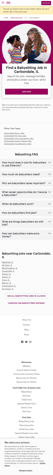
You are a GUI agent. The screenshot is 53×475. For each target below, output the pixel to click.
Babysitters (26, 391)
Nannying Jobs (27, 425)
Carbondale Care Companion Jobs (19, 138)
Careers (26, 324)
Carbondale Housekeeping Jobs (17, 144)
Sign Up (46, 3)
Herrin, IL (6, 277)
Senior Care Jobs (27, 437)
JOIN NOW (26, 92)
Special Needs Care (26, 403)
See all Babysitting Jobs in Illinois (26, 296)
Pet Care (27, 411)
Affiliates (26, 366)
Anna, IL (6, 280)
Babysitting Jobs (16, 17)
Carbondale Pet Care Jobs (15, 136)
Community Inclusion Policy (26, 374)
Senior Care (26, 407)
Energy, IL (6, 274)
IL (26, 17)
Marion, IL (6, 283)
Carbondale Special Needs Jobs (18, 141)
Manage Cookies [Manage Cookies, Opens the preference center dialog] (25, 470)
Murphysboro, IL (9, 268)
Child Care (27, 399)
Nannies (26, 395)
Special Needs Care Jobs (26, 433)
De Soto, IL (7, 265)
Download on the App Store (26, 352)
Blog (26, 329)
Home (6, 17)
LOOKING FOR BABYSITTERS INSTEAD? (26, 303)
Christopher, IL (9, 286)
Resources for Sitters (26, 382)
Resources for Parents (26, 378)
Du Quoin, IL (8, 289)
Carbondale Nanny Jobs (14, 133)
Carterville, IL (8, 271)
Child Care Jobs (26, 429)
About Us (26, 320)
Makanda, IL (7, 262)
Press (26, 334)
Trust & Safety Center (26, 370)
